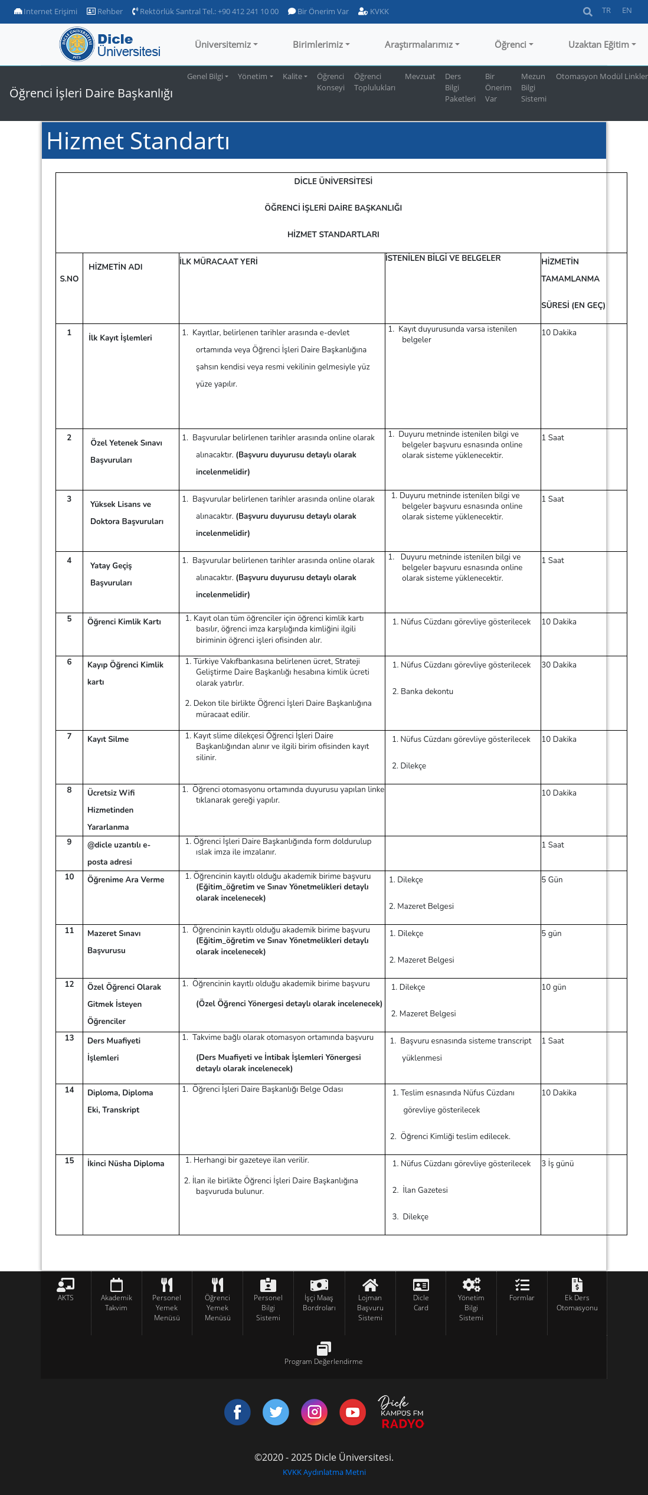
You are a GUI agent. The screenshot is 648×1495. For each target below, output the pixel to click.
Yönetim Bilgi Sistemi (471, 1308)
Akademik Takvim (116, 1303)
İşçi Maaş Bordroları (319, 1303)
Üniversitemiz (223, 44)
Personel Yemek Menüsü (166, 1308)
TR (606, 10)
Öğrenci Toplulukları (374, 82)
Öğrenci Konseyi (331, 82)
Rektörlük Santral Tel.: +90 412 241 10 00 (205, 11)
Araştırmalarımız (419, 44)
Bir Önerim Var (318, 11)
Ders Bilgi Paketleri (460, 87)
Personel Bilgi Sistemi (268, 1308)
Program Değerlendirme (323, 1361)
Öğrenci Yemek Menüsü (218, 1308)
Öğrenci (510, 44)
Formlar (522, 1298)
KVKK (373, 11)
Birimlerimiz (318, 44)
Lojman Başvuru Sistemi (370, 1308)
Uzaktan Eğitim (598, 44)
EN (627, 10)
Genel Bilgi (205, 76)
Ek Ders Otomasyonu (577, 1303)
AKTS (66, 1298)
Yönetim (252, 76)
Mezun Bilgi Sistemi (533, 87)
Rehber (105, 11)
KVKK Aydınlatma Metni (324, 1472)
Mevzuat (420, 76)
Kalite (292, 76)
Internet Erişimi (45, 11)
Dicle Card (421, 1303)
